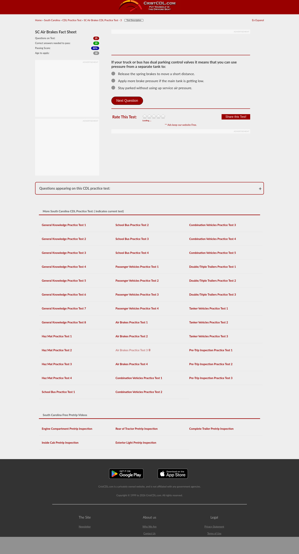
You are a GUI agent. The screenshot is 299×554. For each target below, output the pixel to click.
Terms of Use (214, 533)
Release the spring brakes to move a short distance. (154, 74)
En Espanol (258, 20)
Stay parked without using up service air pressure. (153, 88)
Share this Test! (235, 116)
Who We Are (149, 526)
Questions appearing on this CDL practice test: (74, 188)
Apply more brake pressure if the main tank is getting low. (159, 81)
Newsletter (85, 526)
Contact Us (149, 533)
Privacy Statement (214, 526)
